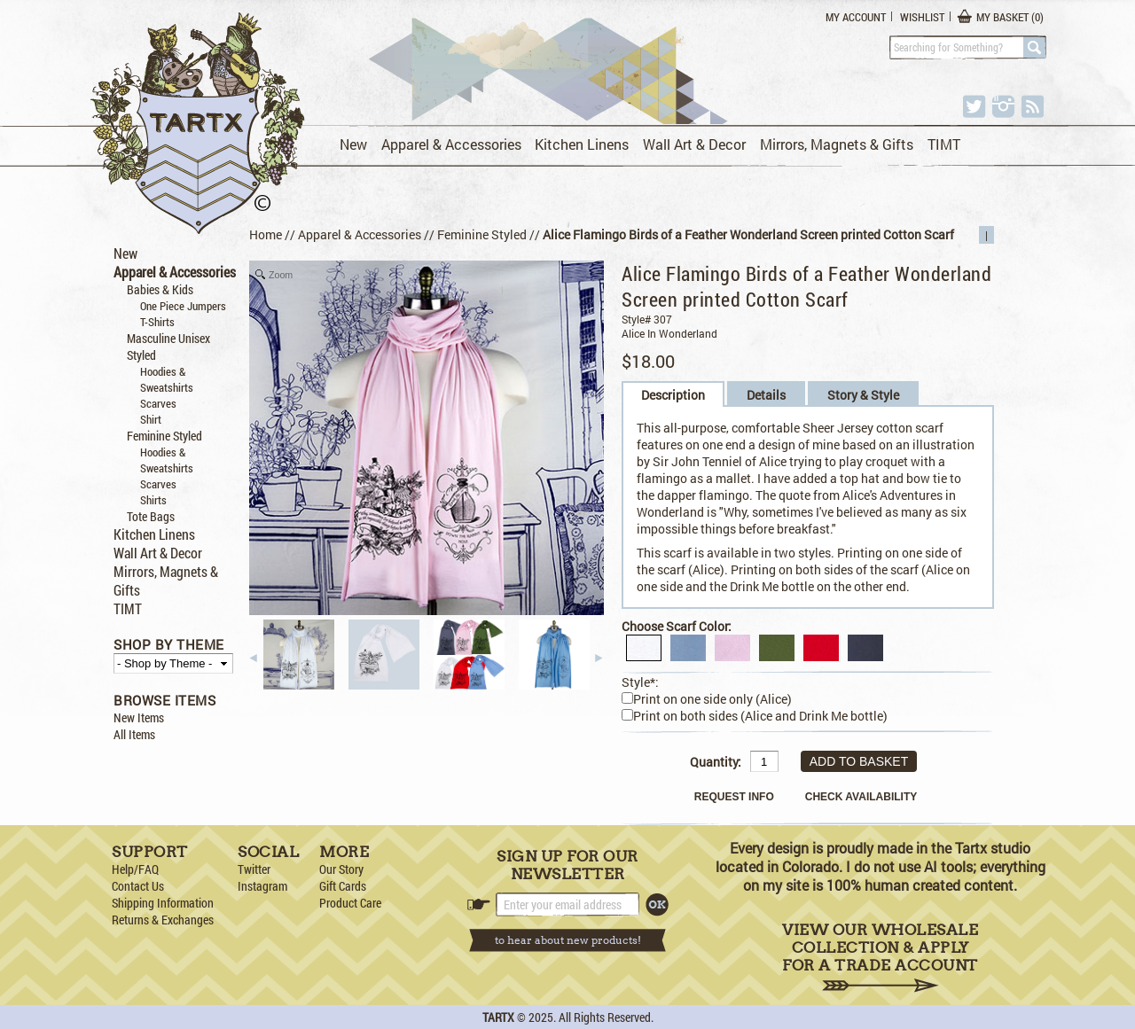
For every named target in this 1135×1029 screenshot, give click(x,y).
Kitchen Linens (582, 144)
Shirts (153, 500)
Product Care (350, 902)
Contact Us (138, 885)
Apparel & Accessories (451, 144)
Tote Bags (151, 516)
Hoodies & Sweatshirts (166, 379)
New (353, 144)
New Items (139, 717)
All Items (134, 734)
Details (766, 394)
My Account (856, 17)
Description (673, 394)
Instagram (262, 885)
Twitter (254, 869)
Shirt (150, 419)
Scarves (158, 403)
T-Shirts (157, 322)
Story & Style (863, 394)
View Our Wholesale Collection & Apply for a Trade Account (880, 957)
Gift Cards (342, 885)
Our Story (341, 869)
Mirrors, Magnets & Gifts (836, 144)
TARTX (498, 1017)
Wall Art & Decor (694, 144)
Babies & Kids (160, 289)
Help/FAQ (135, 869)
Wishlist (922, 17)
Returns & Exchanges (163, 919)
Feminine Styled (164, 435)
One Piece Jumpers (183, 306)
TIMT (944, 144)
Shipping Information (163, 902)
